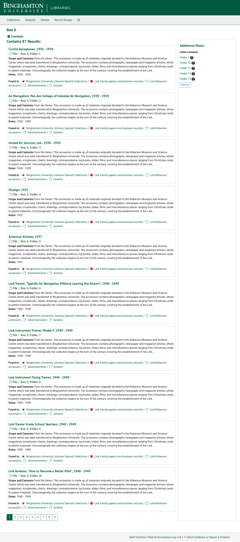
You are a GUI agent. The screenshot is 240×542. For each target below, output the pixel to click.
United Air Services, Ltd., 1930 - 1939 (34, 143)
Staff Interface (137, 537)
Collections (13, 20)
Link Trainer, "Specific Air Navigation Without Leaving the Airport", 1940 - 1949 (63, 283)
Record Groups (63, 20)
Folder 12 (186, 73)
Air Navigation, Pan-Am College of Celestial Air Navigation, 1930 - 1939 (58, 96)
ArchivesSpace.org (165, 537)
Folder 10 (186, 62)
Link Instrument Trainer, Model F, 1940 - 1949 (40, 330)
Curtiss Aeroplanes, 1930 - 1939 (30, 49)
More (185, 84)
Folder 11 (186, 68)
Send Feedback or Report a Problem (208, 537)
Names (45, 20)
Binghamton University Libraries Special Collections (56, 81)
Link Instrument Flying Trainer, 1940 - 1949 (38, 377)
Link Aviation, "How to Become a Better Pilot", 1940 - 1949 (49, 471)
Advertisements (37, 85)
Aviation (58, 85)
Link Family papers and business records (118, 81)
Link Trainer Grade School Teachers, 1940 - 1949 (42, 424)
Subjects (30, 20)
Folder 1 (185, 57)
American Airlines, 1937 (25, 236)
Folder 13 (186, 78)
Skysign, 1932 (18, 190)
